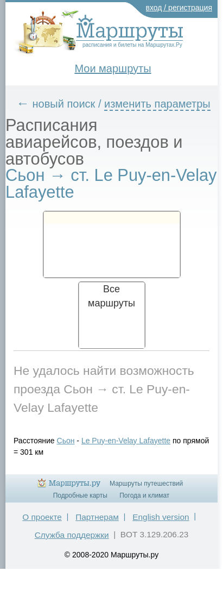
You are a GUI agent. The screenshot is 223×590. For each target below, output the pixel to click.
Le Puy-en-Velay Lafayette (125, 440)
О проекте (42, 517)
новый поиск (64, 104)
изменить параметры (157, 104)
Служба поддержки (72, 534)
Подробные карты (80, 495)
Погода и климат (144, 495)
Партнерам (97, 517)
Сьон (66, 440)
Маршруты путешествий (146, 483)
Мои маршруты (112, 68)
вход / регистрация (179, 7)
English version (160, 517)
